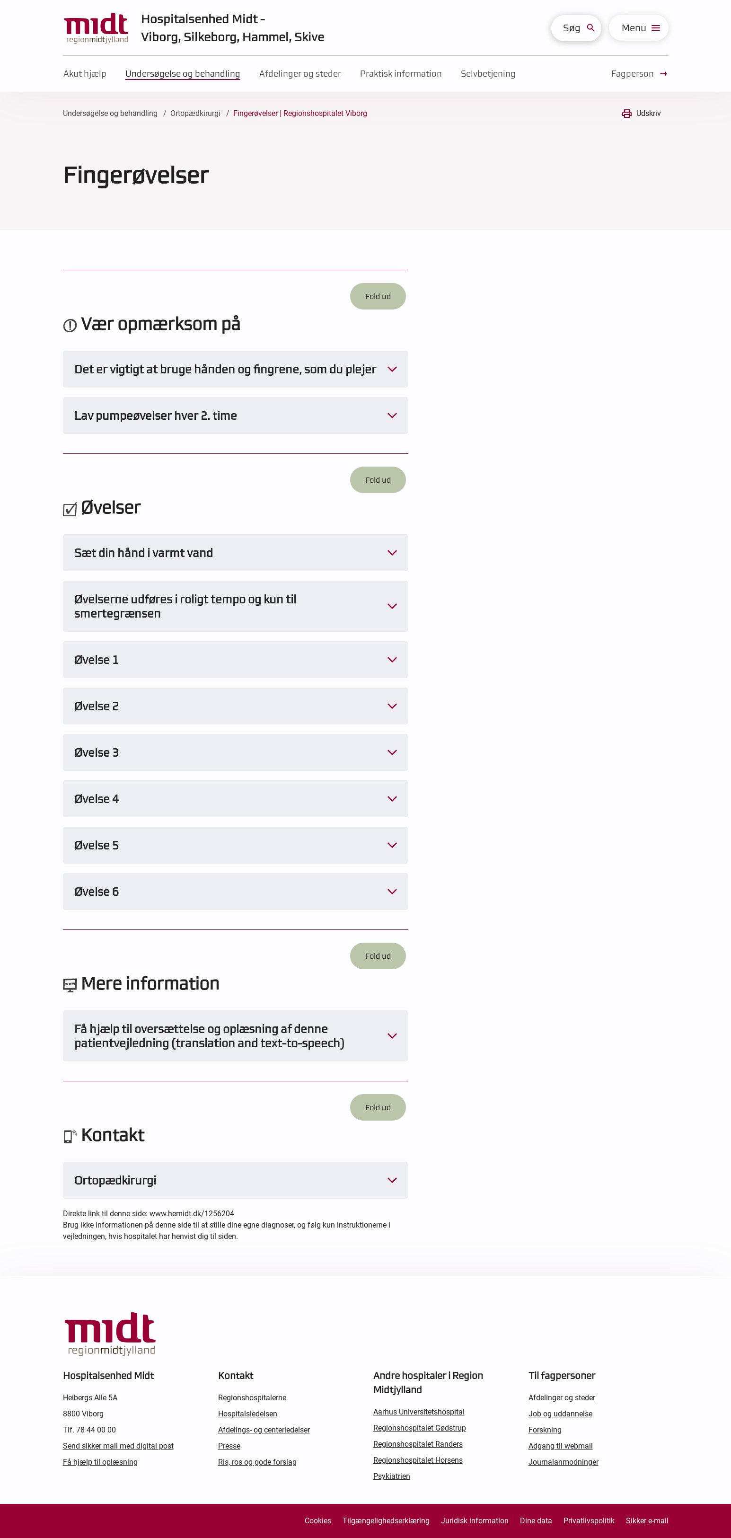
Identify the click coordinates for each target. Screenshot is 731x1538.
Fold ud (378, 296)
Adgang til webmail (560, 1445)
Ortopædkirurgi (195, 113)
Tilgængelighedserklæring (386, 1520)
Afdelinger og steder (300, 73)
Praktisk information (401, 73)
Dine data (536, 1520)
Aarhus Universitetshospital (419, 1411)
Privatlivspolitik (589, 1520)
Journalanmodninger (563, 1462)
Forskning (545, 1429)
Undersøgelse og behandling (182, 73)
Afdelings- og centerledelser (264, 1429)
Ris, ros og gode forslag (257, 1462)
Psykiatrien (391, 1476)
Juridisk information (475, 1520)
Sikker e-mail (647, 1520)
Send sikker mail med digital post (118, 1445)
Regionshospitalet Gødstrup (419, 1427)
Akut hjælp (84, 73)
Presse (229, 1445)
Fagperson (640, 74)
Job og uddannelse (560, 1413)
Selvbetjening (488, 73)
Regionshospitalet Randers (418, 1444)
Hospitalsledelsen (247, 1413)
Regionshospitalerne (252, 1397)
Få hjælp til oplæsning (100, 1462)
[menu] (639, 28)
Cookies (318, 1520)
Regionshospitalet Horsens (418, 1460)
